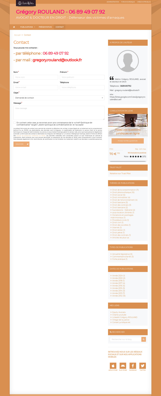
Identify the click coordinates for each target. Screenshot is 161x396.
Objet (15, 93)
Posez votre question (127, 141)
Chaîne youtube (119, 315)
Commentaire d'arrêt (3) (123, 256)
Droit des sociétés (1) (121, 225)
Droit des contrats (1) (121, 235)
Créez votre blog (144, 2)
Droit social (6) (118, 195)
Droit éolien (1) (118, 230)
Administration (113, 2)
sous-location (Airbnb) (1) (123, 212)
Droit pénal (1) (118, 232)
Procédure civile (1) (120, 220)
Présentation (45, 27)
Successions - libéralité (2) (123, 210)
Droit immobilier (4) (121, 197)
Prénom (63, 72)
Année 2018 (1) (118, 281)
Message (17, 103)
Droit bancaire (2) (120, 207)
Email (15, 82)
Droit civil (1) (117, 222)
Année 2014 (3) (118, 291)
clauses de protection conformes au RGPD (30, 135)
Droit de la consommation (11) (125, 190)
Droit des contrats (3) (121, 205)
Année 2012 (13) (119, 296)
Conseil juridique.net (121, 322)
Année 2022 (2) (118, 278)
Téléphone (64, 82)
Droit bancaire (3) (120, 202)
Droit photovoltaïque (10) (123, 192)
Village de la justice (120, 320)
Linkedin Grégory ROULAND (124, 317)
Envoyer (23, 144)
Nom (15, 72)
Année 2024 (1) (118, 275)
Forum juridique (128, 2)
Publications (26, 27)
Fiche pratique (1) (119, 259)
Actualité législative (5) (122, 254)
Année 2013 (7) (118, 293)
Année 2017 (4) (118, 283)
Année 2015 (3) (118, 288)
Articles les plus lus (120, 237)
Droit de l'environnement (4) (124, 200)
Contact (60, 27)
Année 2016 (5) (118, 286)
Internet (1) (117, 227)
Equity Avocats (119, 312)
